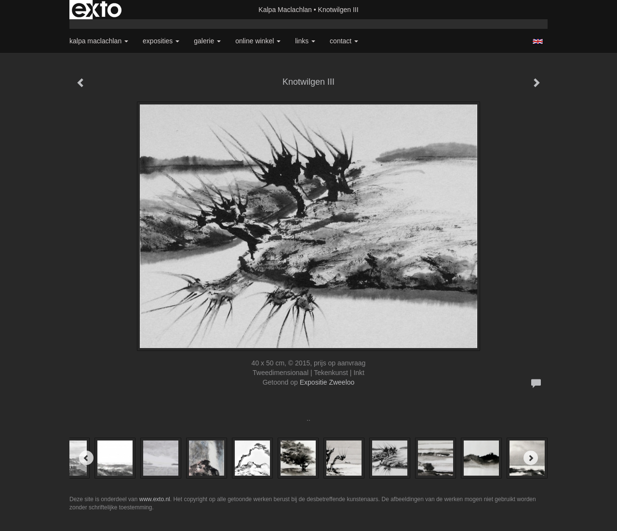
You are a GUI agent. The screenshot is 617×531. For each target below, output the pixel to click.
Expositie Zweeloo (327, 382)
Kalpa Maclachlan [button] (98, 41)
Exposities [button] (161, 41)
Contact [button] (344, 41)
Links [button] (305, 41)
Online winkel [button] (258, 41)
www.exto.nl (154, 499)
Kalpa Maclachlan (285, 9)
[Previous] (86, 458)
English (537, 41)
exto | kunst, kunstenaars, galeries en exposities (96, 9)
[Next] (530, 458)
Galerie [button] (207, 41)
